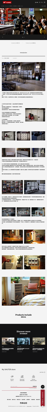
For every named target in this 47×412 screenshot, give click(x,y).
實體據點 (33, 399)
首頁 (3, 6)
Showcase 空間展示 (8, 6)
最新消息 (14, 399)
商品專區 (23, 399)
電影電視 (15, 6)
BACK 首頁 (43, 6)
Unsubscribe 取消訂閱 (33, 388)
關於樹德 (9, 399)
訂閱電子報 (35, 386)
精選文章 (19, 399)
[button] (44, 37)
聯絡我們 (38, 399)
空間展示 (28, 399)
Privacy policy (29, 406)
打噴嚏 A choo (20, 6)
